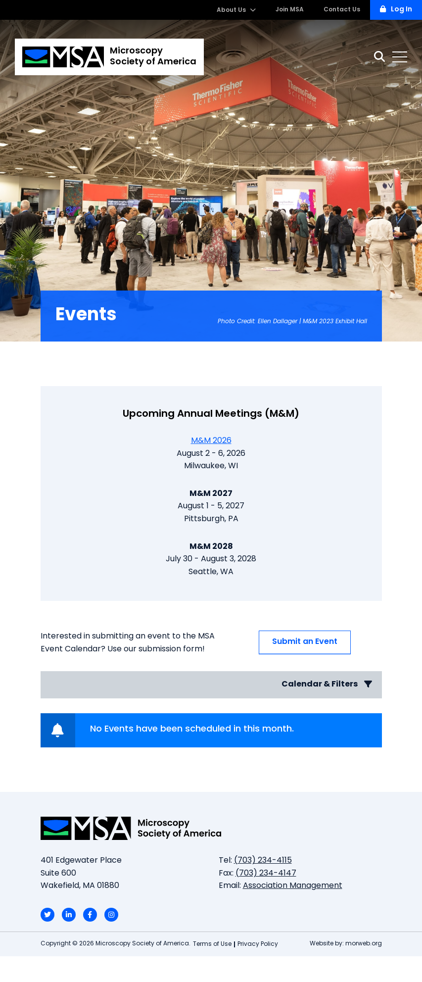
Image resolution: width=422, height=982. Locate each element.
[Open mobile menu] (399, 56)
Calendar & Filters (326, 684)
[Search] (379, 56)
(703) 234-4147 (265, 874)
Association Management (292, 886)
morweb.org (363, 944)
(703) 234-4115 (263, 861)
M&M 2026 (211, 441)
